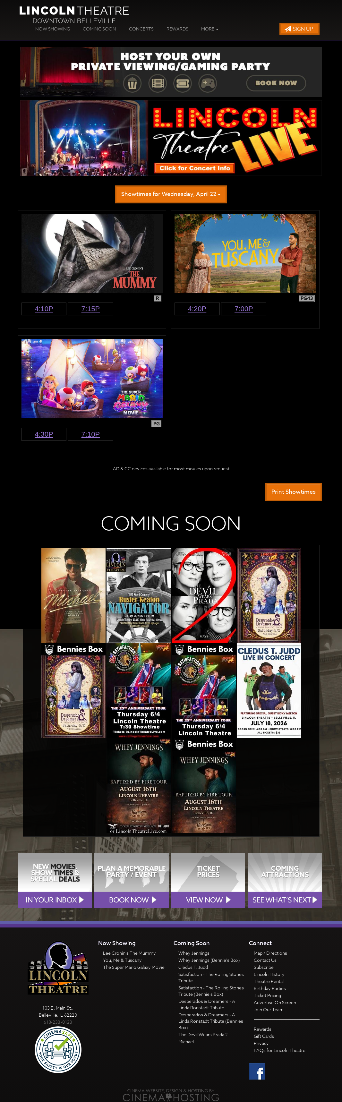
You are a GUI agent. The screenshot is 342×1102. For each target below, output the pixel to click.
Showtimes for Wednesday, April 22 (171, 194)
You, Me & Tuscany (122, 960)
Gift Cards (264, 1036)
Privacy (261, 1043)
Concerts (141, 29)
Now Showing (52, 29)
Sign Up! (299, 29)
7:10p (90, 434)
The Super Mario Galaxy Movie (134, 967)
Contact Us (265, 960)
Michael (186, 1041)
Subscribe (264, 967)
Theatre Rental (269, 981)
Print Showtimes (293, 492)
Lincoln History (269, 974)
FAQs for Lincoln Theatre (279, 1050)
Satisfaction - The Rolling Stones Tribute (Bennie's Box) (211, 991)
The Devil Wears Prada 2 (203, 1034)
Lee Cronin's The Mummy (129, 953)
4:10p (44, 309)
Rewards (177, 29)
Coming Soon (99, 29)
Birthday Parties (270, 988)
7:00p (244, 309)
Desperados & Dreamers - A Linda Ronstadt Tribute (206, 1004)
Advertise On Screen (275, 1002)
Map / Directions (270, 953)
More (209, 29)
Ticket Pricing (267, 995)
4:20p (197, 309)
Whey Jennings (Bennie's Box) (209, 960)
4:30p (44, 434)
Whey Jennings (193, 953)
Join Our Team (269, 1009)
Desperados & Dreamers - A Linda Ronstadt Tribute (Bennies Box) (210, 1021)
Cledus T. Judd (193, 967)
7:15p (90, 309)
